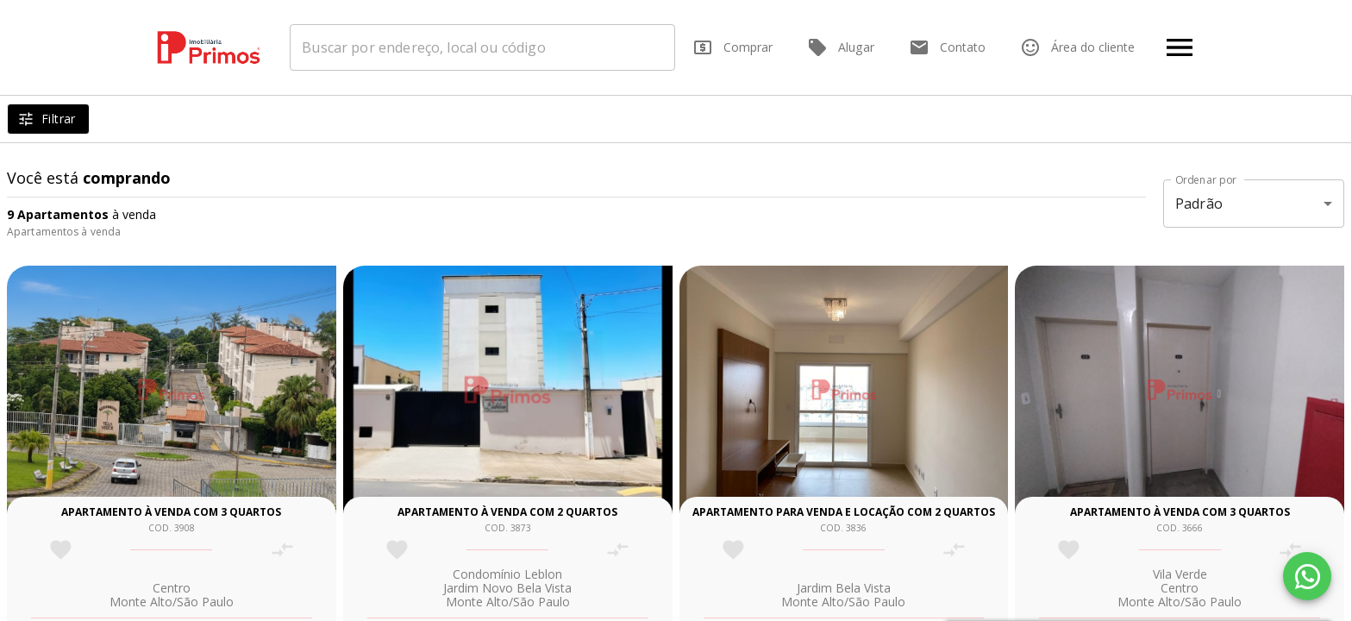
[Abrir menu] (1179, 47)
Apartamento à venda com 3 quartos (171, 512)
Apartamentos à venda (64, 231)
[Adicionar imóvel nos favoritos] (60, 550)
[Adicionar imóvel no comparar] (282, 550)
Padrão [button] (1199, 203)
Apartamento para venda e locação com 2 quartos (843, 512)
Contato (947, 47)
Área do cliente (1077, 47)
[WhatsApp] (1307, 576)
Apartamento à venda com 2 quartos (507, 512)
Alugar (840, 47)
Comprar (732, 47)
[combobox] (488, 47)
